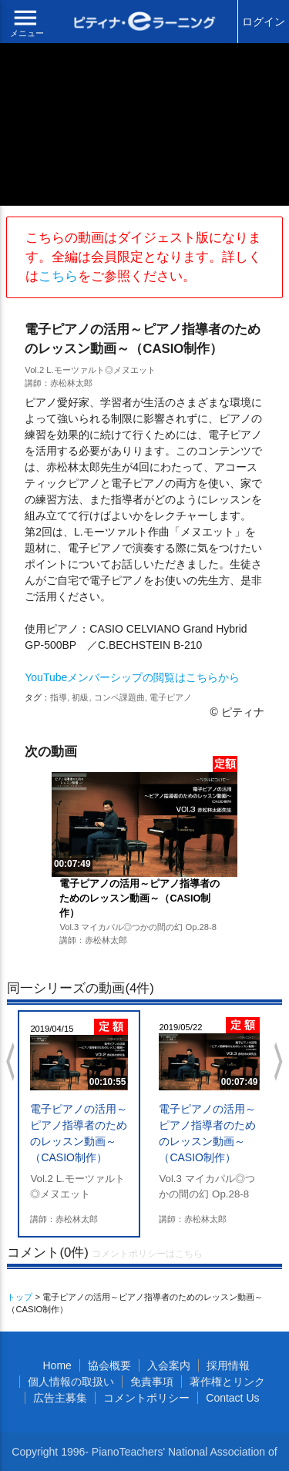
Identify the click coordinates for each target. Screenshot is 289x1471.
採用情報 (228, 1365)
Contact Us (232, 1398)
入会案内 (168, 1365)
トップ (19, 1296)
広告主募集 (60, 1398)
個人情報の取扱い (71, 1381)
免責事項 (151, 1381)
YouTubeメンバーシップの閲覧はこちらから (132, 677)
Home (56, 1365)
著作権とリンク (227, 1381)
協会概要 (109, 1365)
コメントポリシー (146, 1398)
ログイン (263, 21)
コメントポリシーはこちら (147, 1253)
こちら (58, 276)
